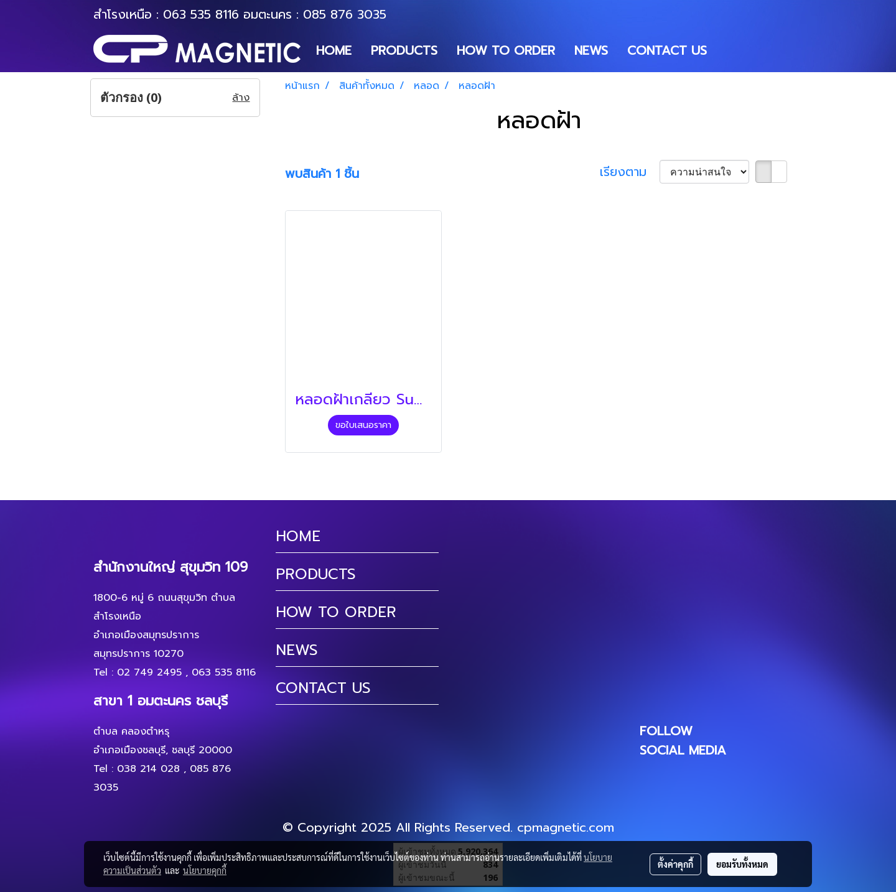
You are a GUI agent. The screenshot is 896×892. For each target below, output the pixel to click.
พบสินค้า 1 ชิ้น (322, 173)
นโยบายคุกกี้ (204, 870)
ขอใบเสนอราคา (363, 425)
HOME (334, 50)
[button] (727, 50)
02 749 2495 (149, 672)
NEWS (591, 50)
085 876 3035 (344, 14)
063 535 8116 (201, 14)
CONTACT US (667, 50)
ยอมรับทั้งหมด (742, 864)
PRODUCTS (404, 50)
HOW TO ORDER (506, 50)
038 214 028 (148, 768)
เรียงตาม (630, 171)
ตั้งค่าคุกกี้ (675, 864)
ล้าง (241, 97)
